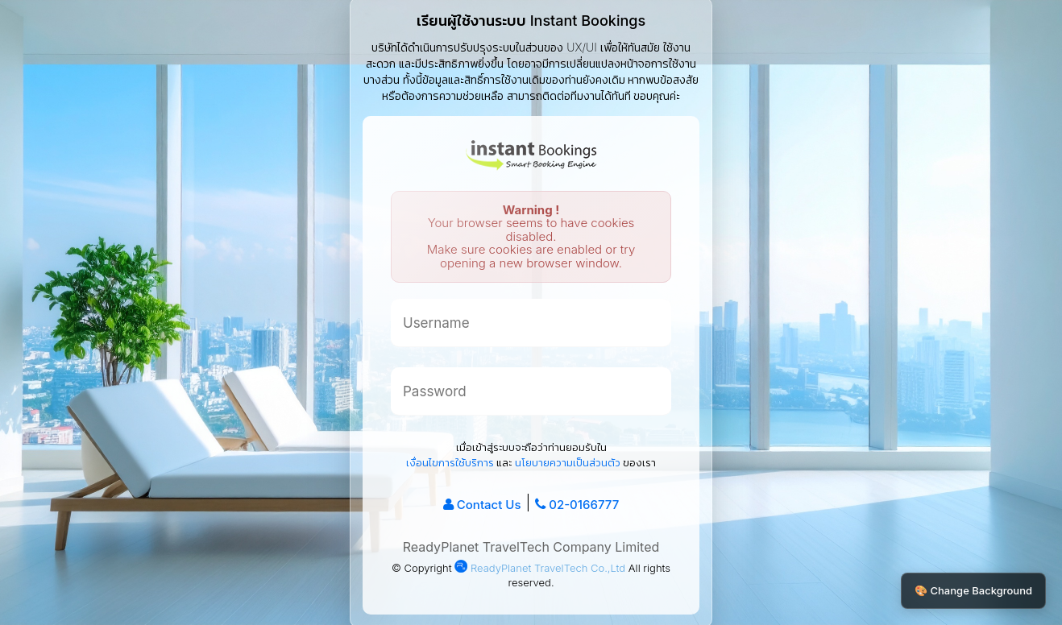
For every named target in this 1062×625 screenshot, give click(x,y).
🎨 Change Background (973, 590)
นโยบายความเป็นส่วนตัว (567, 462)
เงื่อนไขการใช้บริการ (450, 462)
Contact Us (489, 504)
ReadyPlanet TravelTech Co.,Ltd (539, 567)
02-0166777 (584, 504)
